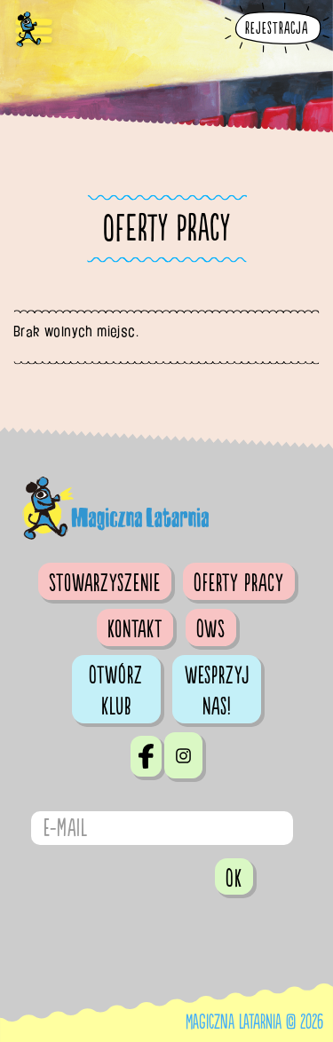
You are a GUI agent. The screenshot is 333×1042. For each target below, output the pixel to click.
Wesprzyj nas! (217, 691)
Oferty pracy (239, 583)
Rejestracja (276, 29)
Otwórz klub (116, 691)
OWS (211, 629)
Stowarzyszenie (105, 583)
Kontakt (135, 629)
